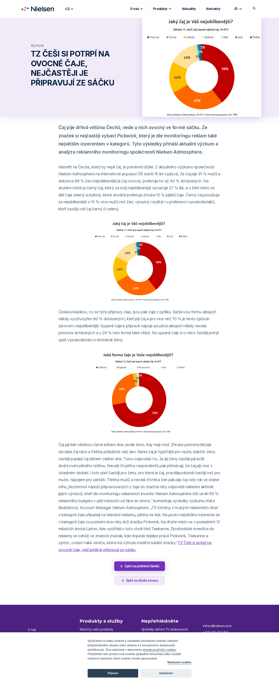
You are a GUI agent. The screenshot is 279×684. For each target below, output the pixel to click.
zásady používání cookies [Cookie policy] (159, 650)
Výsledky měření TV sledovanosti (165, 630)
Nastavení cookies (179, 662)
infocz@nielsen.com (217, 626)
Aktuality (189, 9)
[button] (69, 9)
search (254, 8)
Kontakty (213, 9)
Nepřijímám (166, 673)
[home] (36, 9)
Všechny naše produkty (97, 630)
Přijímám (113, 673)
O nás (32, 630)
